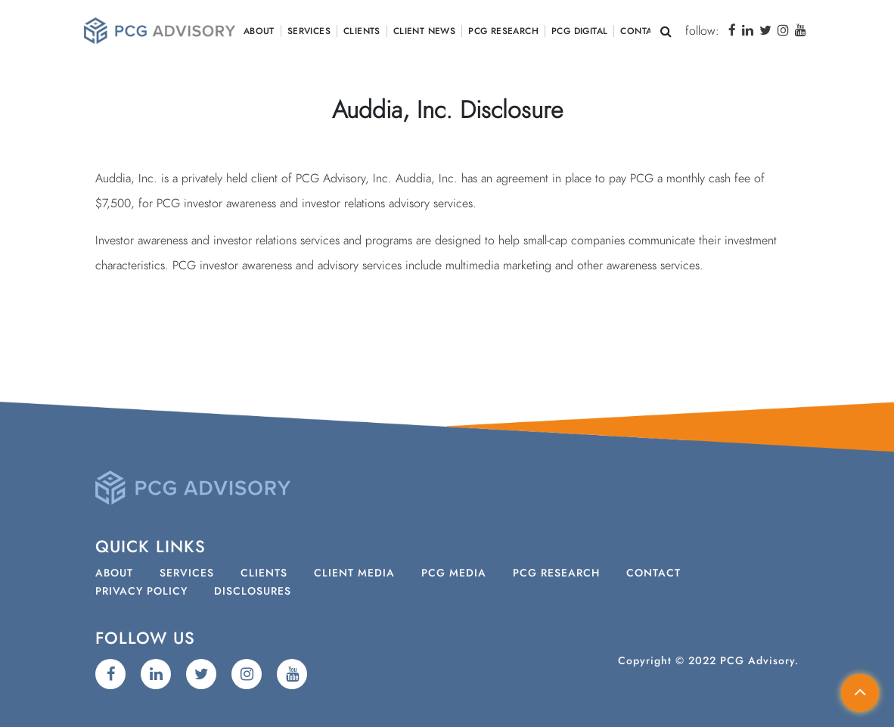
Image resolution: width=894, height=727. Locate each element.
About (259, 31)
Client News (424, 31)
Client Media (354, 573)
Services (309, 31)
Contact (641, 31)
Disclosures (252, 591)
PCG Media (453, 573)
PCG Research (503, 31)
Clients (361, 31)
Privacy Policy (141, 591)
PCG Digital (579, 31)
